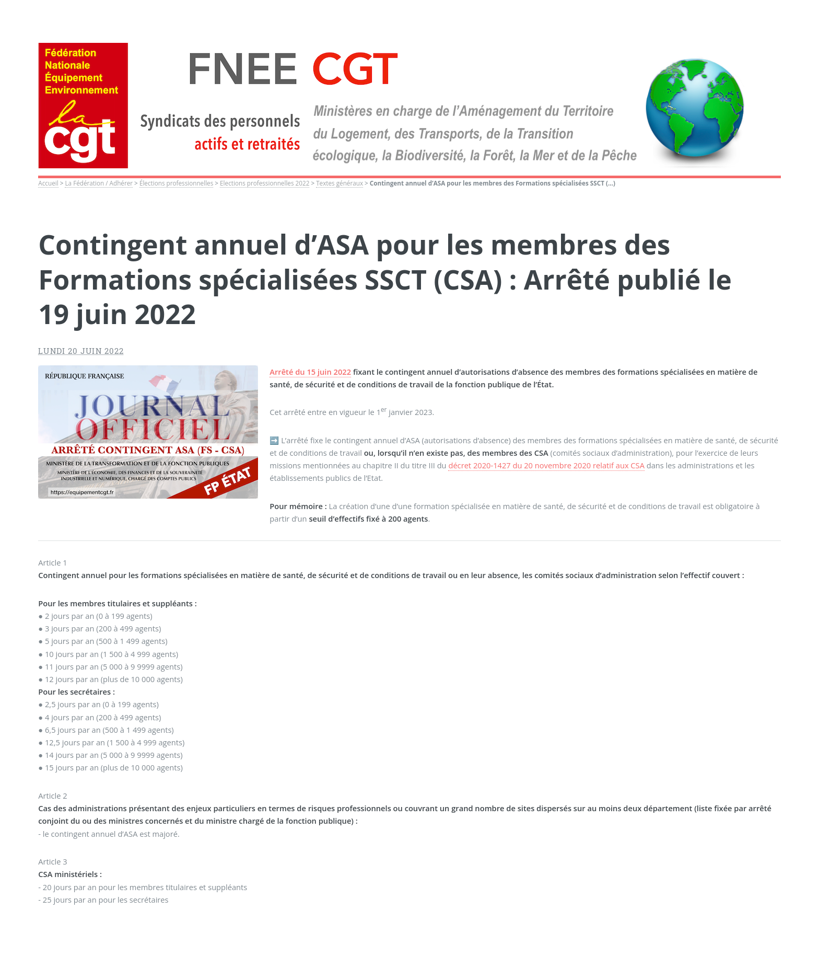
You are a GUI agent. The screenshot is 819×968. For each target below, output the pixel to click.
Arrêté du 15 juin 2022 (310, 371)
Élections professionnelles (176, 183)
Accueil (48, 183)
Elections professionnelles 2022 (264, 183)
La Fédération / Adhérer (99, 183)
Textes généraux (339, 183)
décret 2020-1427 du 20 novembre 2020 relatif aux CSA (546, 465)
